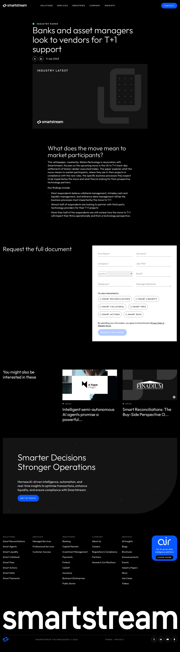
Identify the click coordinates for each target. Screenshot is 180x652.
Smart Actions (110, 314)
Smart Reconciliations (115, 299)
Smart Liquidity (146, 299)
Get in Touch (28, 498)
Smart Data (134, 314)
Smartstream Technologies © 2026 (57, 639)
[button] (34, 58)
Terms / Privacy (114, 639)
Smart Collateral (112, 306)
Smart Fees (138, 306)
